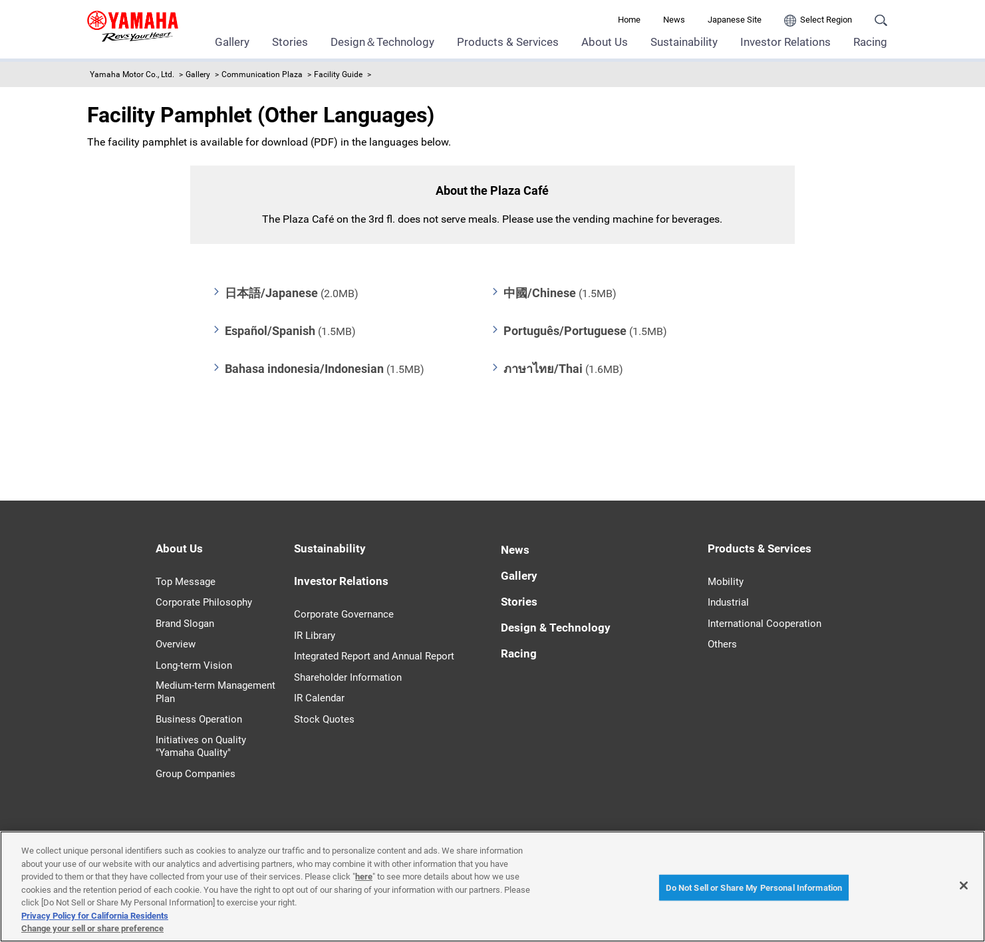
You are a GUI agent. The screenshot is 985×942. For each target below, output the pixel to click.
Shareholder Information (348, 677)
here (363, 877)
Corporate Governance (344, 614)
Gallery (232, 42)
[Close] (963, 885)
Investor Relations (785, 42)
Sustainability (684, 42)
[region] (492, 886)
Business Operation (199, 719)
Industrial (728, 602)
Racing (870, 42)
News (674, 20)
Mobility (726, 582)
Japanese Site (735, 20)
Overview (176, 644)
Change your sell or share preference (92, 928)
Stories (290, 42)
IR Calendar (319, 698)
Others (722, 644)
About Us (604, 42)
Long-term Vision (194, 665)
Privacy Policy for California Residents (94, 916)
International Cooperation (764, 624)
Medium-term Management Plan (215, 692)
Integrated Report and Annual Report (374, 656)
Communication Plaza (262, 74)
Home (629, 20)
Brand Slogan (185, 624)
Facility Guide (338, 74)
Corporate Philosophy (204, 602)
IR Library (314, 636)
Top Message (185, 582)
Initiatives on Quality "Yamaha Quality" (201, 746)
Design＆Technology (382, 42)
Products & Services (508, 42)
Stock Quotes (324, 719)
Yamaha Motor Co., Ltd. (132, 74)
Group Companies (195, 774)
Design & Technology (556, 627)
